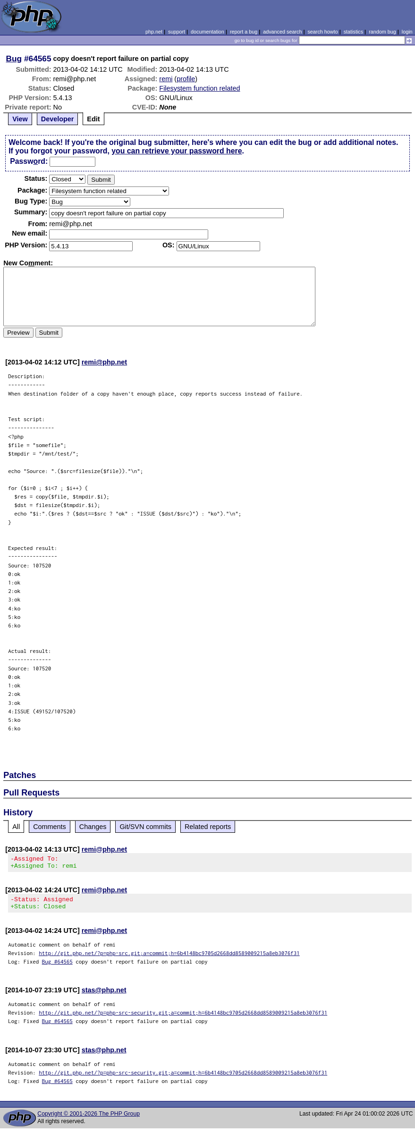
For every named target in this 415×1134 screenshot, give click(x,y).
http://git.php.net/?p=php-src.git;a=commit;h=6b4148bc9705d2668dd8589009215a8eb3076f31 (169, 959)
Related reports (208, 826)
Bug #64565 (57, 967)
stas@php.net (104, 995)
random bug (382, 31)
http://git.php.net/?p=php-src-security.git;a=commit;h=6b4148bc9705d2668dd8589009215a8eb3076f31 (183, 1018)
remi (165, 79)
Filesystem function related (199, 88)
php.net (153, 31)
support (176, 31)
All (16, 826)
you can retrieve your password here (176, 151)
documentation (207, 31)
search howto (322, 31)
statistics (353, 31)
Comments (49, 826)
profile (186, 79)
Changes (93, 826)
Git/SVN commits (145, 826)
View (20, 119)
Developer (57, 119)
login (407, 31)
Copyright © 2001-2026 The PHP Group (88, 1119)
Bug (14, 58)
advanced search (282, 31)
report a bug (243, 31)
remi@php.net (104, 362)
